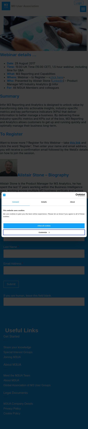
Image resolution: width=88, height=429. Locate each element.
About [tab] (72, 202)
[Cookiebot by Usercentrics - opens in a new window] (70, 195)
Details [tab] (44, 202)
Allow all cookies (44, 226)
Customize (44, 232)
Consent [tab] (15, 202)
